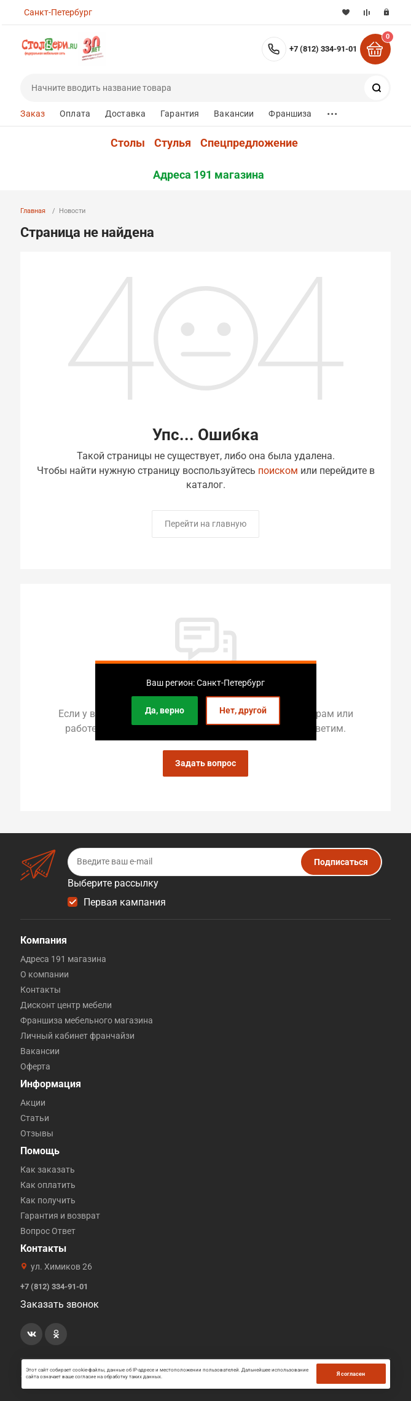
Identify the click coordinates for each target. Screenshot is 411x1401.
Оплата (75, 113)
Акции (32, 1103)
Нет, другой (243, 710)
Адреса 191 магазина (208, 174)
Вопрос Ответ (48, 1231)
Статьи (34, 1118)
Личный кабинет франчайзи (77, 1036)
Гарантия (179, 113)
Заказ (32, 113)
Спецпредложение (249, 143)
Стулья (172, 143)
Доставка (125, 113)
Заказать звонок (59, 1304)
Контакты (40, 990)
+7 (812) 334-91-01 (323, 48)
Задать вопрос (205, 763)
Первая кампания (125, 902)
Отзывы (36, 1133)
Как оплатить (48, 1185)
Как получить (48, 1200)
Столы (128, 143)
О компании (44, 974)
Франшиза (289, 113)
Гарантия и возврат (60, 1216)
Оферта (35, 1066)
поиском (278, 470)
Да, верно (164, 710)
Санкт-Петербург (58, 12)
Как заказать (47, 1169)
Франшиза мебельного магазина (86, 1020)
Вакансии (234, 113)
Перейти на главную (205, 524)
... (332, 111)
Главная (32, 211)
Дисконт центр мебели (66, 1005)
